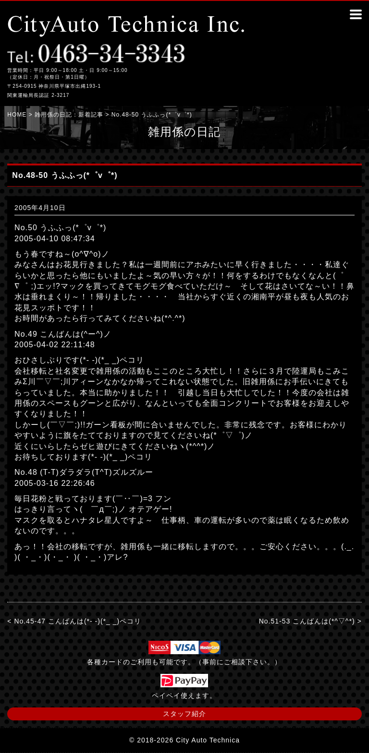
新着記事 (90, 114)
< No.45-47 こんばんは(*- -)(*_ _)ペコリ (74, 621)
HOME (16, 114)
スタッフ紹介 (184, 714)
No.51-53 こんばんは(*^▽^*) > (310, 621)
